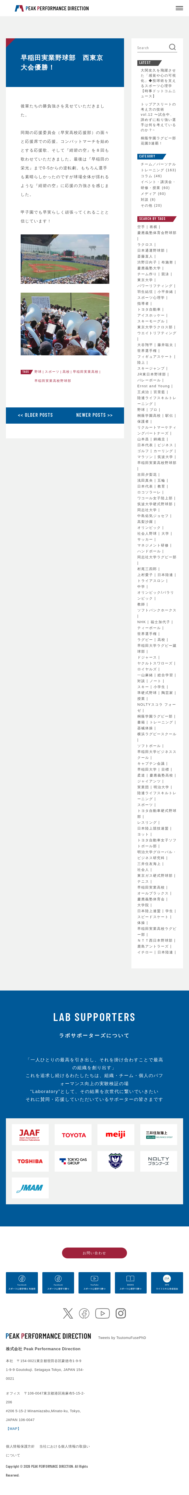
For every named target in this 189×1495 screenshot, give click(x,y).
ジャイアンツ (149, 781)
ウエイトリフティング (157, 333)
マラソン (146, 457)
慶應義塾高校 (162, 775)
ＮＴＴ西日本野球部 (155, 940)
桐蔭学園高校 (149, 415)
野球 (38, 372)
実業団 (144, 787)
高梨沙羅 (146, 522)
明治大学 (162, 787)
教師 (142, 604)
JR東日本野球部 (152, 374)
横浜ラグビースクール (157, 734)
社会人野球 (147, 533)
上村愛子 (146, 575)
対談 (145, 199)
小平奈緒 (166, 292)
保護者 (144, 421)
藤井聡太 (166, 345)
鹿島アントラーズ (153, 946)
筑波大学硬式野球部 (155, 504)
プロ (154, 410)
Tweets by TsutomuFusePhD (122, 1338)
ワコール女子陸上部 (155, 498)
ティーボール (149, 628)
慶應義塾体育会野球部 (157, 233)
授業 (142, 699)
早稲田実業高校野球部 (52, 381)
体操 (142, 923)
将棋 (154, 227)
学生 (170, 911)
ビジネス (166, 445)
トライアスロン (151, 581)
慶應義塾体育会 (151, 899)
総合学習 (166, 675)
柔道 (142, 775)
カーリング (164, 451)
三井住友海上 (149, 864)
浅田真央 (146, 480)
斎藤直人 (146, 256)
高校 (66, 372)
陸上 (142, 362)
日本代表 (146, 445)
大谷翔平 (146, 345)
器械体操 (146, 728)
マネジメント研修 (153, 545)
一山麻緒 (146, 675)
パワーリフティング (155, 286)
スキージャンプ (151, 368)
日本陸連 (166, 575)
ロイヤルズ (147, 669)
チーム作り (147, 274)
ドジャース (147, 657)
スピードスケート (153, 917)
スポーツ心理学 (151, 298)
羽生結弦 (146, 292)
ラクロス (146, 244)
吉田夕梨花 (147, 474)
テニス (144, 881)
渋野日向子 (147, 262)
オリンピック (149, 528)
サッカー (146, 539)
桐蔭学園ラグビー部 (155, 716)
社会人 (144, 870)
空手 (142, 227)
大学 (166, 533)
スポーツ (52, 372)
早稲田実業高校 (86, 372)
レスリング (147, 822)
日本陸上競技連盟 (153, 828)
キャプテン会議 (151, 763)
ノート (156, 681)
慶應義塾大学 (149, 268)
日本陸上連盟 (149, 911)
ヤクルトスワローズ (155, 663)
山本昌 (144, 439)
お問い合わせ (94, 1253)
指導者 (144, 303)
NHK (142, 622)
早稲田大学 (147, 769)
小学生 (160, 687)
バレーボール (149, 380)
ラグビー (146, 640)
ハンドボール (149, 551)
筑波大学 (166, 457)
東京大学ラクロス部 (155, 327)
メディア (149, 194)
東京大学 (146, 280)
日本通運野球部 (151, 250)
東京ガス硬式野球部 (155, 875)
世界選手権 (147, 351)
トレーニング (162, 722)
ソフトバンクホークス (157, 610)
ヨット (144, 834)
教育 (162, 486)
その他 (147, 205)
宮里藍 (160, 392)
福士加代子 (161, 622)
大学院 (144, 905)
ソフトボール (149, 746)
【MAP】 (13, 1429)
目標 (166, 769)
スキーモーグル (151, 321)
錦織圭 (160, 439)
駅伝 (170, 415)
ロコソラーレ (149, 492)
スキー (144, 687)
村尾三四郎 (147, 569)
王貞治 (144, 392)
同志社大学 (147, 510)
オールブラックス (153, 893)
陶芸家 (168, 693)
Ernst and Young (154, 386)
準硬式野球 (147, 693)
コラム (147, 176)
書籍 (142, 722)
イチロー (146, 952)
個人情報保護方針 (21, 1446)
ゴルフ (144, 451)
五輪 (162, 480)
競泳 (166, 274)
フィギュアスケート (155, 357)
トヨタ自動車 (149, 309)
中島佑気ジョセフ (153, 516)
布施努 (168, 262)
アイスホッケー (151, 315)
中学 (142, 587)
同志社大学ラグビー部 (157, 557)
